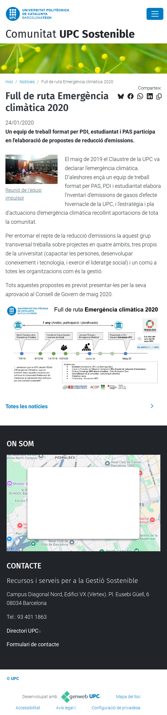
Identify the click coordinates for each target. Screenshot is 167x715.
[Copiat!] (159, 96)
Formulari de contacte (33, 644)
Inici (9, 81)
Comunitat (70, 34)
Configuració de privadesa (116, 707)
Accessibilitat (28, 707)
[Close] (155, 14)
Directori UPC (23, 631)
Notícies (27, 81)
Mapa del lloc (128, 696)
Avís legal (65, 707)
